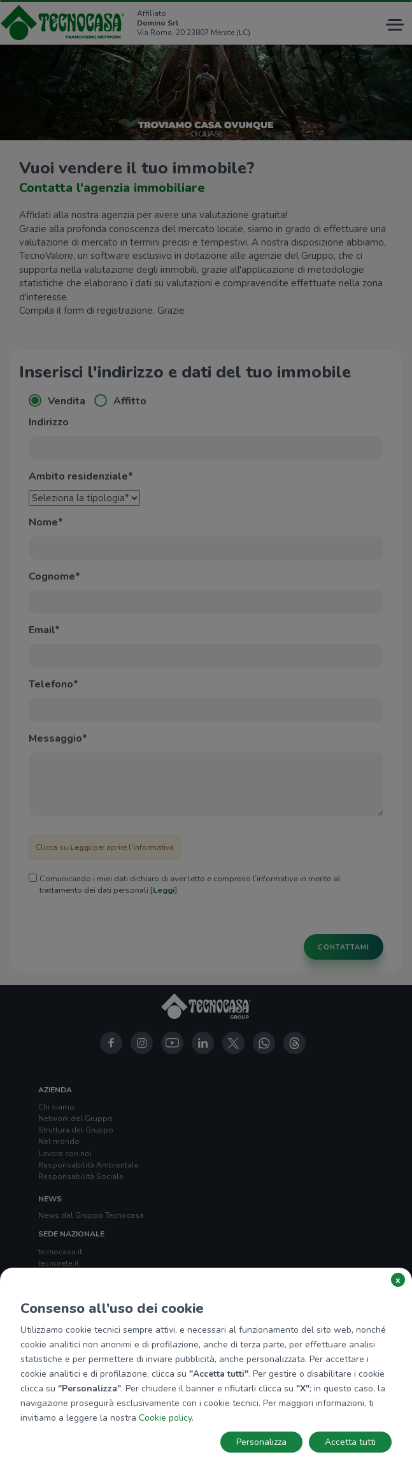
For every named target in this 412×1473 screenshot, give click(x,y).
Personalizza (261, 1442)
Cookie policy (165, 1418)
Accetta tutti (350, 1442)
